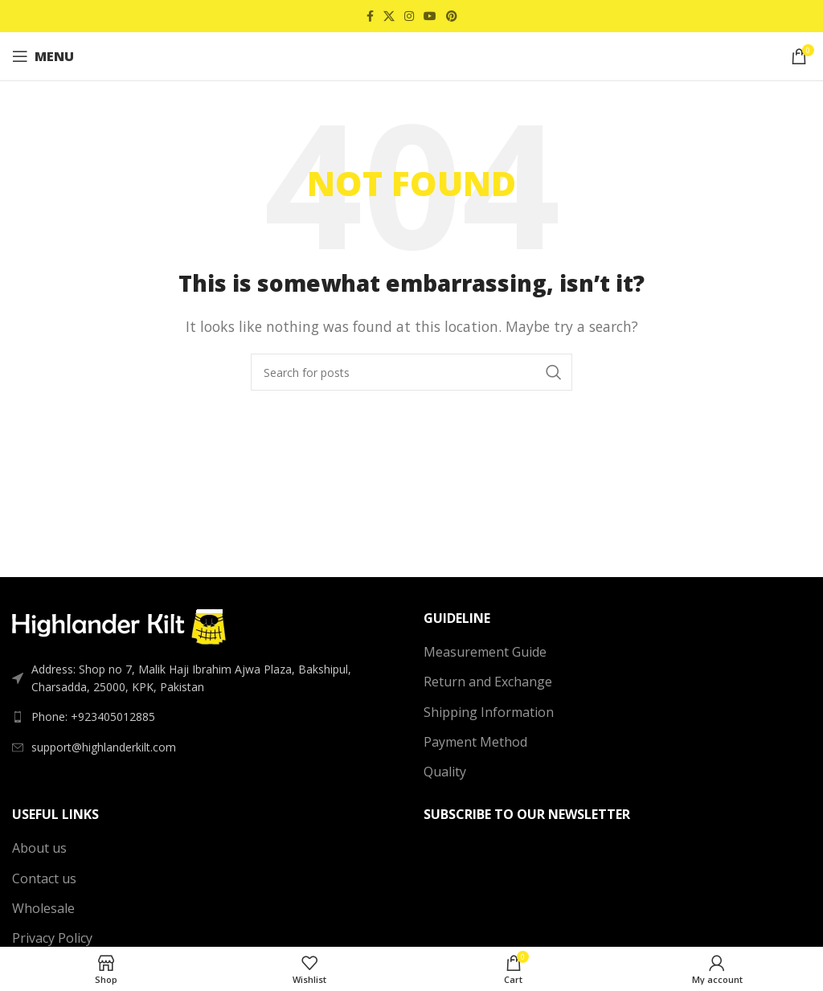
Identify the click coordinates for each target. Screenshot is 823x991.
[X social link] (389, 16)
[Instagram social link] (409, 16)
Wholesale (43, 908)
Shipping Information (489, 712)
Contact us (44, 878)
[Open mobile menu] (43, 56)
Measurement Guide (485, 652)
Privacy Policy (52, 938)
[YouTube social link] (430, 16)
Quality (445, 771)
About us (39, 848)
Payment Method (475, 742)
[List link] (205, 717)
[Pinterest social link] (451, 16)
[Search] (411, 372)
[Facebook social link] (370, 16)
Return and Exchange (488, 681)
